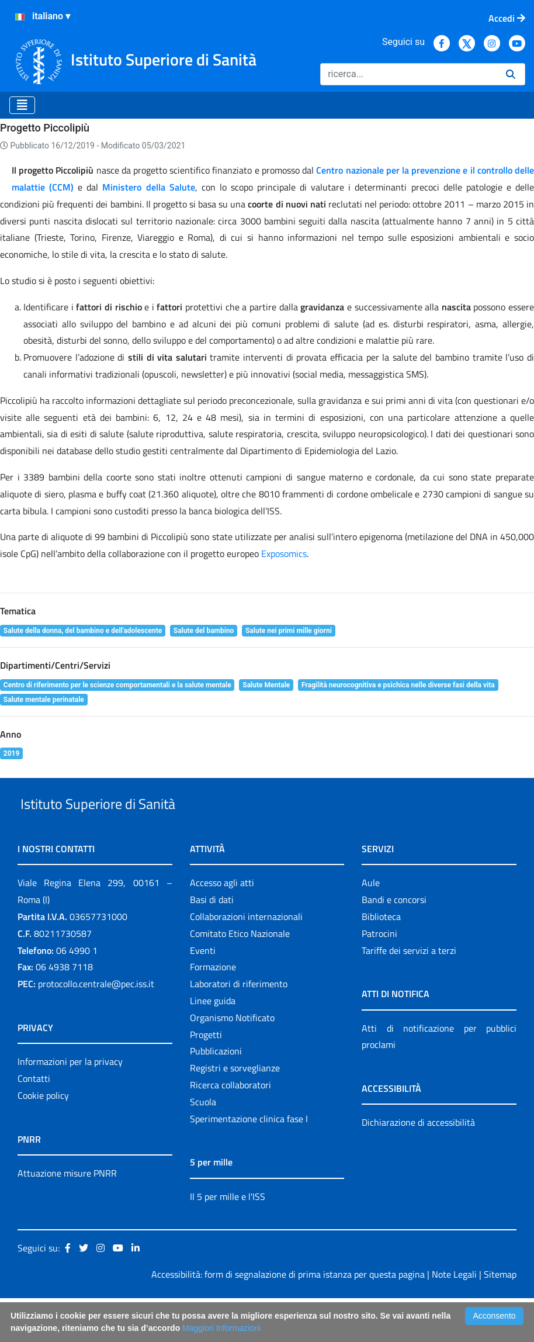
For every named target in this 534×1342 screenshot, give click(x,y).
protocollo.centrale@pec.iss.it (96, 1028)
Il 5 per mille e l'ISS (227, 1240)
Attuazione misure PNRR (67, 1217)
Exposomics (284, 570)
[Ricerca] (408, 74)
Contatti (34, 1122)
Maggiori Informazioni (221, 1328)
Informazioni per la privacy (70, 1105)
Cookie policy (43, 1139)
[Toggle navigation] (22, 105)
